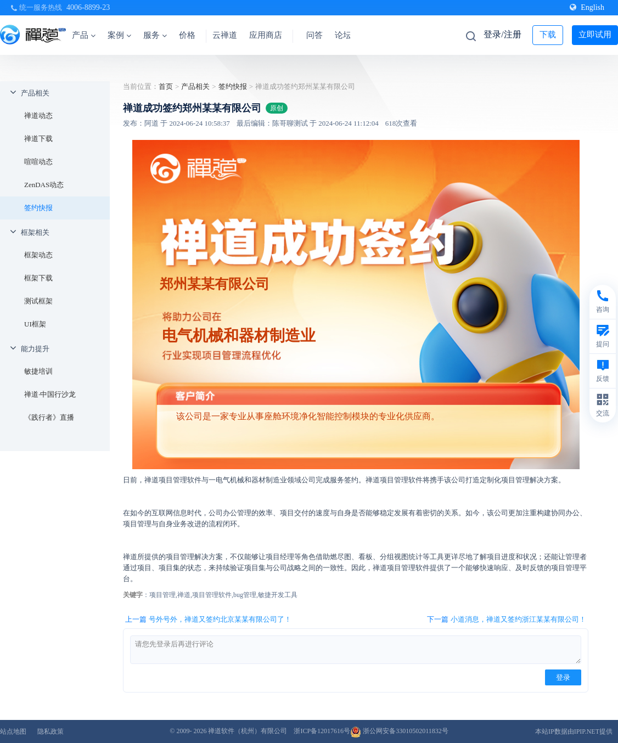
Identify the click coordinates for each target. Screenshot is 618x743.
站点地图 (13, 731)
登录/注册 (502, 34)
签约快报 (38, 208)
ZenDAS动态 (44, 185)
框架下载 (38, 278)
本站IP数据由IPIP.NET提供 (574, 731)
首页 (166, 86)
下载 (548, 34)
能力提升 (35, 349)
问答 (314, 35)
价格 (187, 35)
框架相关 (35, 232)
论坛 (343, 35)
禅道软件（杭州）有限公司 (247, 731)
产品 (83, 35)
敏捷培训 (38, 371)
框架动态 (38, 255)
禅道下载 (38, 138)
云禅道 (224, 35)
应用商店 (265, 35)
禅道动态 (38, 115)
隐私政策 (50, 731)
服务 (155, 35)
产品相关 (35, 93)
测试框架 (38, 301)
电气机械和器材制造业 (239, 335)
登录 (563, 677)
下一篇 (506, 619)
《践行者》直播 (49, 417)
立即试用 (594, 34)
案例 (119, 35)
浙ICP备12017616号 (322, 731)
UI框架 (35, 324)
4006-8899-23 (88, 7)
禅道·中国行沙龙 (50, 394)
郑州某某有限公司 (214, 283)
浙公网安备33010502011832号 (399, 731)
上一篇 (208, 619)
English (587, 7)
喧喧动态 (38, 161)
